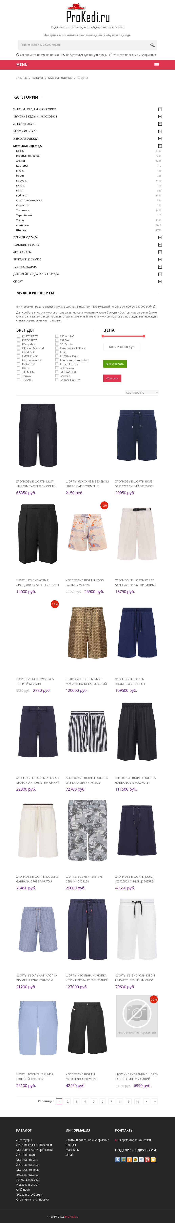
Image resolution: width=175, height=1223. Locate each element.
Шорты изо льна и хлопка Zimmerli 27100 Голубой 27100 (36, 980)
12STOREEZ (29, 340)
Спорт (18, 281)
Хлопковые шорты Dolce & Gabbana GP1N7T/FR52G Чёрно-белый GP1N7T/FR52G (87, 782)
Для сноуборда (25, 266)
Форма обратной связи (135, 1140)
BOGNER (27, 379)
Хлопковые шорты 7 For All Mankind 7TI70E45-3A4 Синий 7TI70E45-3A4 (38, 782)
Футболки (88, 225)
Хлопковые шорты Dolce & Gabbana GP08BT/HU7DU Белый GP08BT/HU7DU (37, 881)
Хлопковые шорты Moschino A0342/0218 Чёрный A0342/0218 (81, 1079)
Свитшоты (88, 205)
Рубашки (88, 195)
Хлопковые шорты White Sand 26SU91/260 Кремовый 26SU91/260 (136, 585)
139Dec (65, 340)
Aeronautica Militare (73, 348)
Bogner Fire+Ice (70, 379)
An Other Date (69, 355)
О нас (69, 1155)
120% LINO (67, 336)
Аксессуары (22, 251)
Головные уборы (26, 244)
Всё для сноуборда (29, 1194)
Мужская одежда (27, 145)
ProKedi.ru (71, 1216)
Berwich (65, 375)
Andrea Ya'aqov (32, 359)
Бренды (71, 1145)
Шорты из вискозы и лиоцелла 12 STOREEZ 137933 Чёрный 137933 (37, 585)
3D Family (66, 344)
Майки (88, 170)
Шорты (88, 230)
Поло (88, 190)
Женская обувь (24, 123)
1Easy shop (29, 344)
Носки (88, 175)
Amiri (63, 351)
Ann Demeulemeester (74, 359)
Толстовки (88, 210)
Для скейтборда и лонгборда (36, 274)
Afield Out (28, 351)
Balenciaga (67, 367)
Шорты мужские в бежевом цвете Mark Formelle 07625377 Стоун (87, 486)
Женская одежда (25, 138)
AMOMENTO (30, 355)
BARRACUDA (68, 371)
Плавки (88, 185)
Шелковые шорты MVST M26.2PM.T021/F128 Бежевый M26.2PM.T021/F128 (86, 683)
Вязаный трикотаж (88, 155)
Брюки (88, 150)
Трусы (88, 220)
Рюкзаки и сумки (27, 259)
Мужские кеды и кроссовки (35, 116)
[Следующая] (146, 1102)
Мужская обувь (25, 131)
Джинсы (88, 160)
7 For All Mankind (33, 348)
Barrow (26, 375)
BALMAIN (28, 371)
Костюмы (88, 165)
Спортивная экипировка (32, 1199)
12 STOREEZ (30, 336)
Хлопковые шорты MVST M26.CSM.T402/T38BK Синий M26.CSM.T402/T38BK (36, 486)
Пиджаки (88, 180)
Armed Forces (69, 363)
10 (137, 1101)
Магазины (72, 1150)
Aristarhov (28, 363)
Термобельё (88, 215)
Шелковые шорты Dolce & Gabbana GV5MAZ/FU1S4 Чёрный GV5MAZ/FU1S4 (135, 782)
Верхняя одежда (25, 237)
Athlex (25, 367)
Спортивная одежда (88, 200)
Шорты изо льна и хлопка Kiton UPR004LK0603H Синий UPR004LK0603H (87, 980)
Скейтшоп (23, 1189)
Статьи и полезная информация (87, 1140)
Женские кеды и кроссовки (34, 109)
